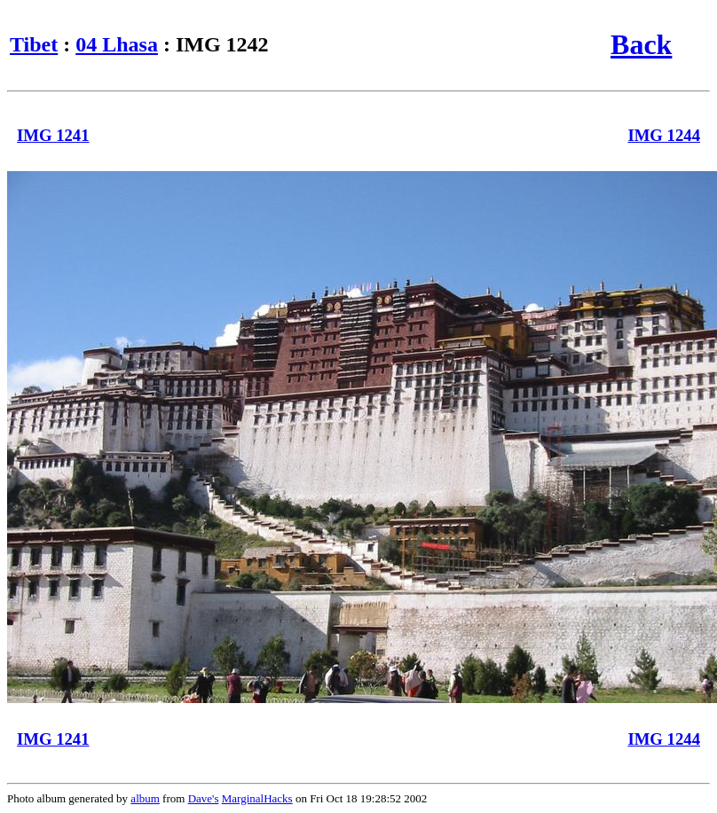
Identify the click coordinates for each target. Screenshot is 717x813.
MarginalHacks (257, 798)
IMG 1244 (663, 135)
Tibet (34, 44)
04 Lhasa (116, 44)
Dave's (203, 798)
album (145, 798)
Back (641, 44)
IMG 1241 (53, 135)
